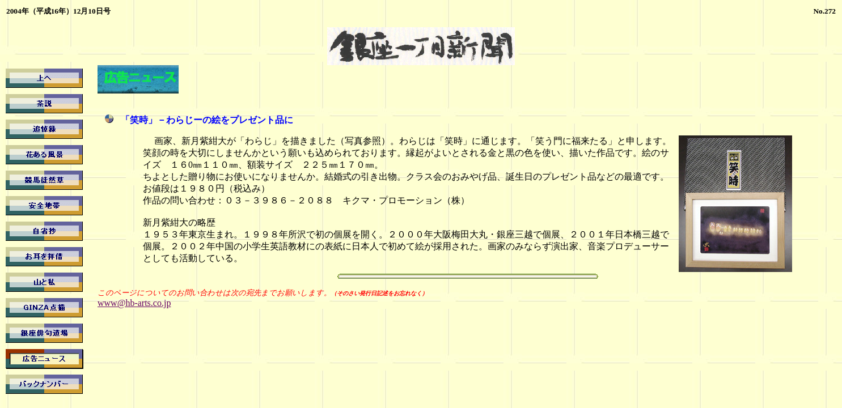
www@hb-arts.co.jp (134, 303)
